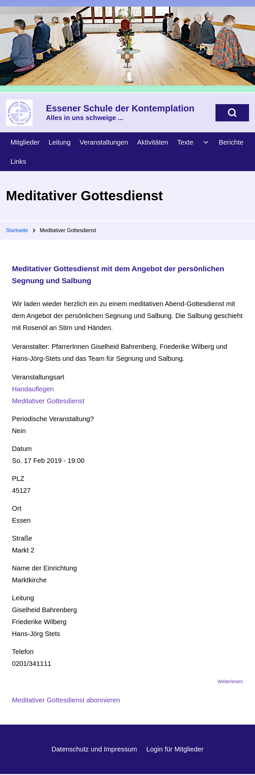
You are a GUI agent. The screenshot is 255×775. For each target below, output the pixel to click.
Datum (22, 448)
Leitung (23, 598)
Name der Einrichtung (44, 568)
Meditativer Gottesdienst (48, 401)
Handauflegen (33, 389)
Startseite (17, 230)
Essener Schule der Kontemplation (120, 108)
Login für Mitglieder (175, 749)
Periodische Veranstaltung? (53, 418)
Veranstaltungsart (38, 377)
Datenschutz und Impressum (94, 749)
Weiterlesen (230, 681)
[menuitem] (25, 142)
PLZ (18, 478)
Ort (16, 508)
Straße (22, 538)
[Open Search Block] (232, 112)
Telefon (23, 651)
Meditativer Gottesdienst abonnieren (66, 700)
